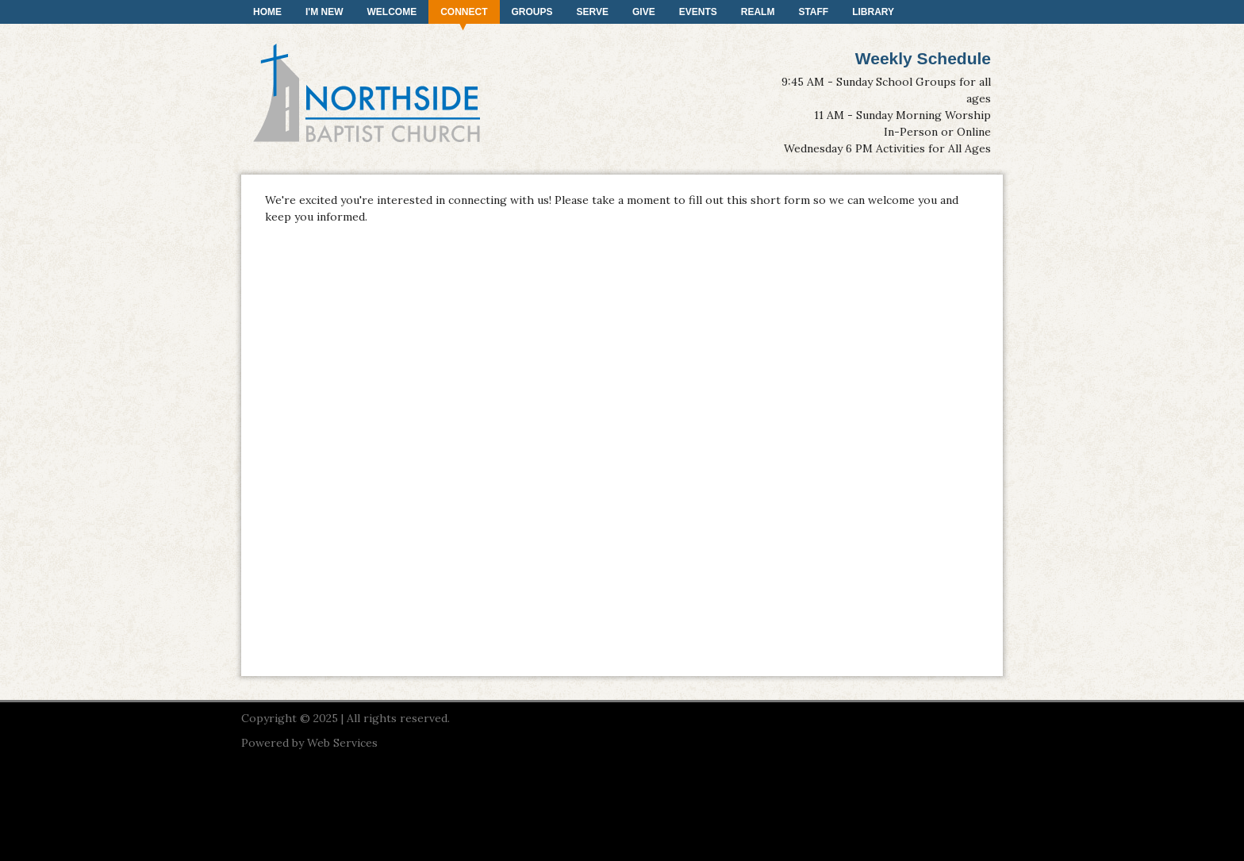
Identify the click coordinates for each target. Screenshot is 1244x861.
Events (698, 11)
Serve (593, 11)
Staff (813, 11)
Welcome (392, 11)
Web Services (342, 743)
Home (267, 11)
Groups (532, 11)
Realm (758, 11)
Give (643, 11)
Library (873, 11)
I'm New (324, 11)
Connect (463, 11)
